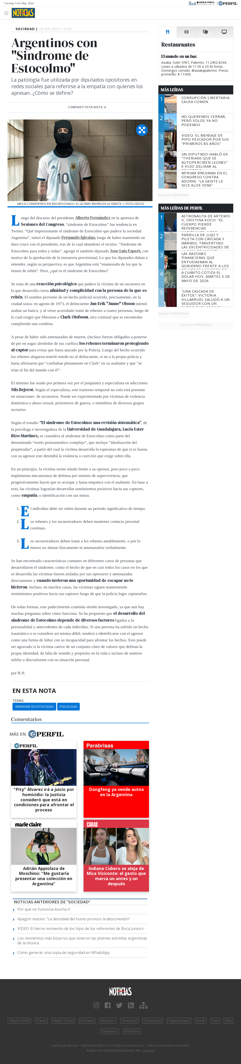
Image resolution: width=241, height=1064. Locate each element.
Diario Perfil (19, 1021)
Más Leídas (172, 90)
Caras (41, 1021)
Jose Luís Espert (125, 251)
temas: (18, 701)
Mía (228, 1021)
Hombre (107, 1021)
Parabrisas (152, 1021)
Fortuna (86, 1021)
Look (201, 1021)
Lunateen (109, 1031)
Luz (215, 1021)
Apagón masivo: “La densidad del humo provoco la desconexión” (73, 918)
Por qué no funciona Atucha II (43, 909)
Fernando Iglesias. (78, 237)
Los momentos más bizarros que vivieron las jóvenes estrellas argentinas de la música (82, 940)
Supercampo (179, 1021)
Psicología (68, 706)
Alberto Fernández (92, 218)
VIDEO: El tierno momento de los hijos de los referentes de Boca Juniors (80, 928)
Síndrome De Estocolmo (34, 706)
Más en (36, 734)
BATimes (132, 1031)
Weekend (129, 1021)
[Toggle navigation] (8, 13)
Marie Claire (63, 1021)
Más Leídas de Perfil (182, 208)
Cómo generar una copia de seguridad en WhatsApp (63, 952)
